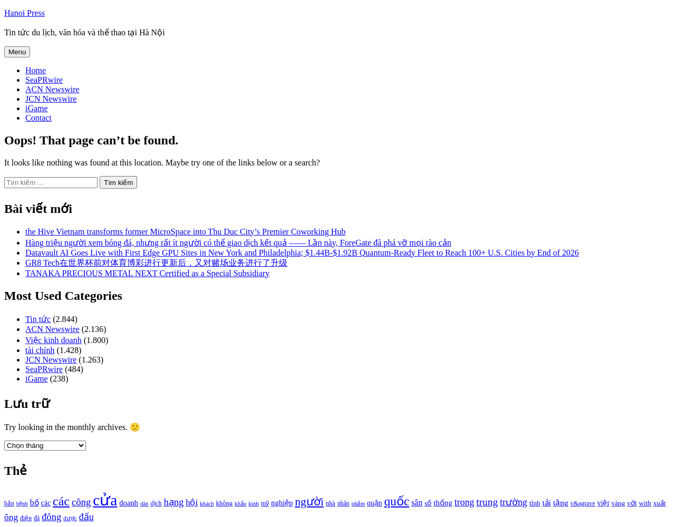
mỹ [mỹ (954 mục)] (265, 503)
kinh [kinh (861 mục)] (253, 503)
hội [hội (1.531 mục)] (192, 502)
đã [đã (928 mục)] (37, 518)
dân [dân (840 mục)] (144, 503)
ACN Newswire (52, 89)
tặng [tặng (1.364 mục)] (560, 502)
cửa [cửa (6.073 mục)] (105, 500)
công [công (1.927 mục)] (81, 502)
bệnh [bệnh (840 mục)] (22, 503)
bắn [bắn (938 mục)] (9, 503)
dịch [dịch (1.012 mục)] (155, 503)
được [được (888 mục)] (70, 518)
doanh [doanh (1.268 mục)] (128, 503)
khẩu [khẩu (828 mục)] (240, 503)
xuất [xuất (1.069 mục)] (659, 503)
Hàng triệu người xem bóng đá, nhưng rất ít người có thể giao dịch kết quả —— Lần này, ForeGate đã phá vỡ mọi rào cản (238, 242)
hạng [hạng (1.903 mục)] (173, 502)
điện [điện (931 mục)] (26, 518)
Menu (17, 52)
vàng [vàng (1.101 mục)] (618, 503)
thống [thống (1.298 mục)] (442, 503)
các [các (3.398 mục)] (61, 501)
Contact (38, 117)
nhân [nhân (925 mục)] (344, 503)
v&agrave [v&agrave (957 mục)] (582, 503)
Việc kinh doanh (53, 340)
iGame (36, 108)
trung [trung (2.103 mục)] (487, 502)
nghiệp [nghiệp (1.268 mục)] (282, 503)
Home (35, 70)
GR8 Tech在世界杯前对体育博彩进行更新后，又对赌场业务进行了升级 (156, 262)
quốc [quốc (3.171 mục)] (396, 501)
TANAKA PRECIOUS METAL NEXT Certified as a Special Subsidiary (147, 273)
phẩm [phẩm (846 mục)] (358, 503)
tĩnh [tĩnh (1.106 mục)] (535, 503)
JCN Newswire (50, 98)
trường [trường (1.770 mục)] (513, 502)
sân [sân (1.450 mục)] (416, 502)
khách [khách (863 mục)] (207, 503)
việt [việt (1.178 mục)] (603, 503)
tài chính (40, 350)
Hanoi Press (24, 12)
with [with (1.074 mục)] (645, 503)
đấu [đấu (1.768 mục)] (86, 517)
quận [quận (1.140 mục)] (374, 503)
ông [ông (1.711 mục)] (11, 517)
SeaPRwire (44, 79)
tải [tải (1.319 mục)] (546, 503)
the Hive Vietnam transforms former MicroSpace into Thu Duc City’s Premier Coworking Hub (185, 231)
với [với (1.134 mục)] (632, 503)
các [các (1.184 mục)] (46, 503)
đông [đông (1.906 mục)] (51, 517)
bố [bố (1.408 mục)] (34, 502)
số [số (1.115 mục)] (428, 503)
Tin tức (38, 319)
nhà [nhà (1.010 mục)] (330, 503)
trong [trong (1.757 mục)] (465, 502)
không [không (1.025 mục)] (224, 503)
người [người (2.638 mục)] (309, 501)
